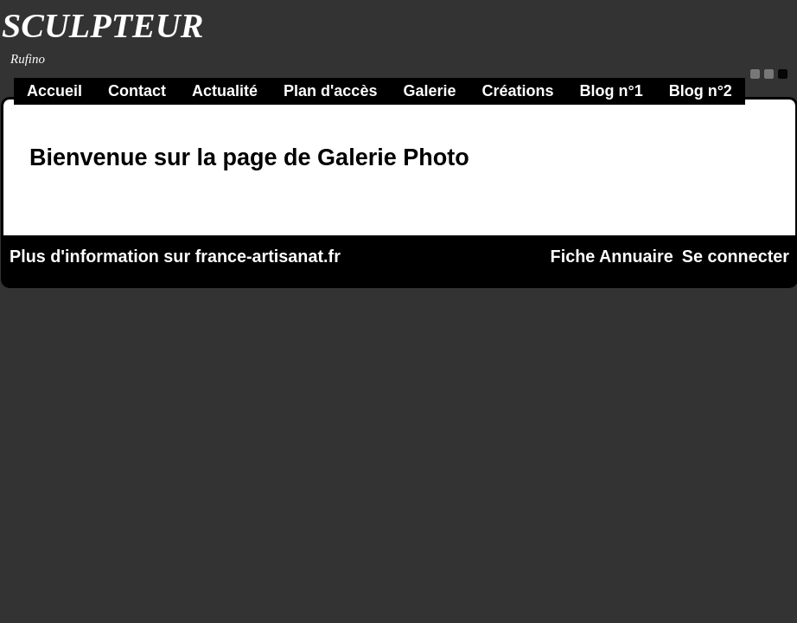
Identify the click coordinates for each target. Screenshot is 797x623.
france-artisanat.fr (268, 256)
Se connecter (735, 256)
